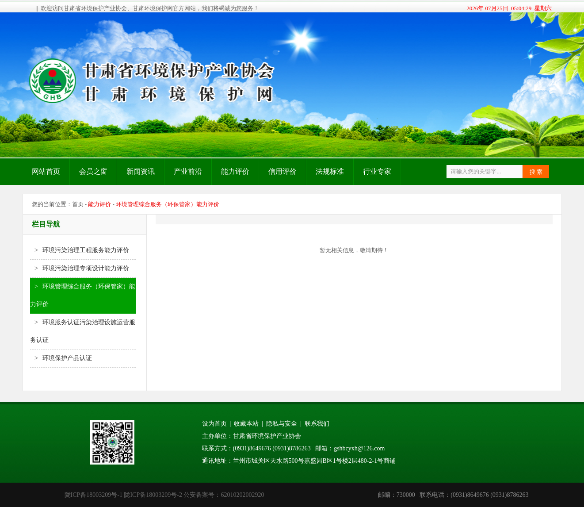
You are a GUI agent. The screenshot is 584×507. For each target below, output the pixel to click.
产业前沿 (188, 171)
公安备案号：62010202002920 (223, 495)
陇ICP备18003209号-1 (93, 495)
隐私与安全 (281, 423)
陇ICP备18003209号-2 (153, 495)
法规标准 (330, 171)
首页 (78, 204)
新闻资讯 (140, 171)
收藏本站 (246, 423)
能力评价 (235, 171)
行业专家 (377, 171)
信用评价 (282, 171)
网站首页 (46, 171)
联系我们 (317, 423)
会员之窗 (93, 171)
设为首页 (214, 423)
